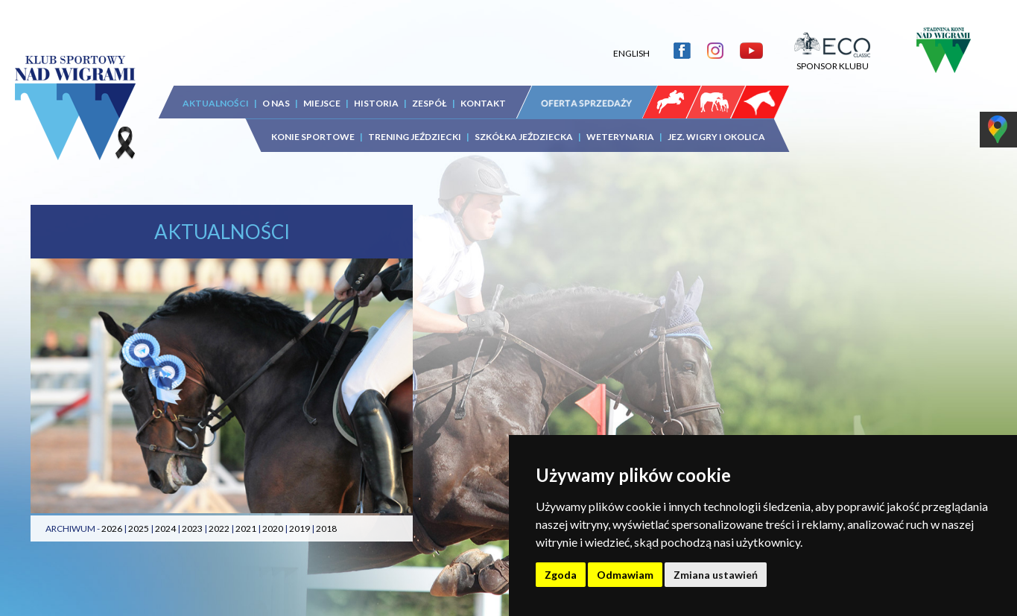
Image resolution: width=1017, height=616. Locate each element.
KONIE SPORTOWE (313, 136)
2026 (111, 528)
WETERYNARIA (620, 136)
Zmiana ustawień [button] (716, 574)
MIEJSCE (321, 103)
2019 (299, 528)
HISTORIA (376, 103)
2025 (138, 528)
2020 (272, 528)
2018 (326, 528)
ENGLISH (631, 53)
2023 (192, 528)
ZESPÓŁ (429, 103)
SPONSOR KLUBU (832, 60)
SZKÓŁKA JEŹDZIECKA (524, 136)
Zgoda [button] (561, 574)
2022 (219, 528)
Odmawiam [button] (625, 574)
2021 (245, 528)
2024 (165, 528)
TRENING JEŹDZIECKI (414, 136)
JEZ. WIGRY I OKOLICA (716, 136)
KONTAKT (483, 103)
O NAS (276, 103)
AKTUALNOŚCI (216, 103)
